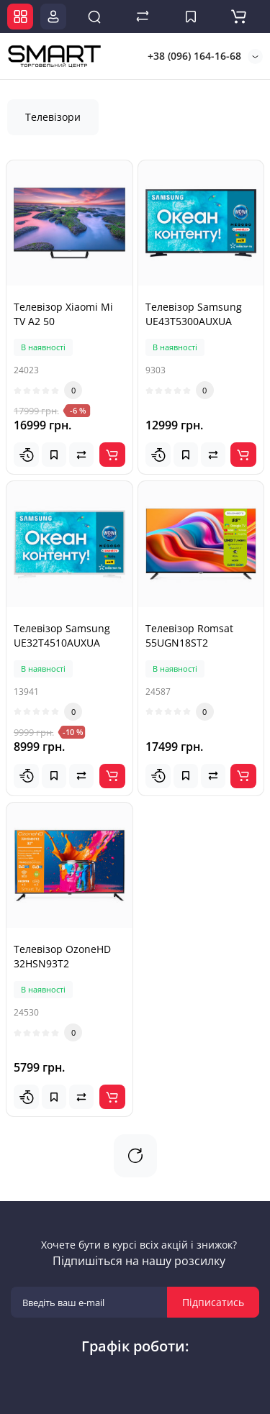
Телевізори (53, 117)
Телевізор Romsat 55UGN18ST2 (189, 635)
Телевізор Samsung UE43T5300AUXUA (193, 314)
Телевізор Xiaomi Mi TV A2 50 (63, 314)
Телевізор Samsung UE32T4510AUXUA (62, 635)
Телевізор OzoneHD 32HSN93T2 (62, 956)
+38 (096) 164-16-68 (193, 56)
